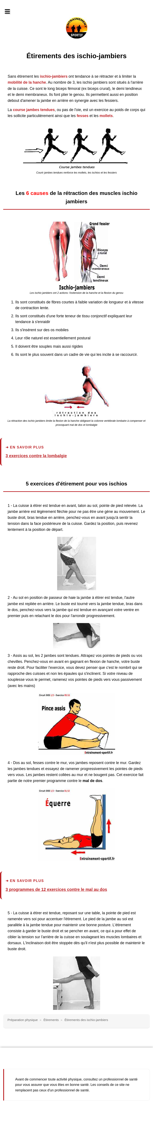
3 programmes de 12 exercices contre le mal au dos (56, 889)
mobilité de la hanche (27, 82)
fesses (82, 116)
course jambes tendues (34, 110)
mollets (106, 116)
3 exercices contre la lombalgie (36, 455)
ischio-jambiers (53, 76)
